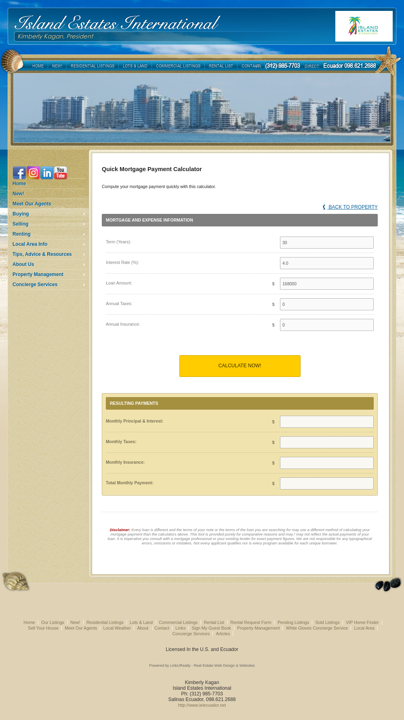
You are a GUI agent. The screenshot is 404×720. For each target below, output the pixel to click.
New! (18, 194)
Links (180, 628)
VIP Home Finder (362, 622)
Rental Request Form (250, 622)
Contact (161, 628)
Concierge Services (35, 284)
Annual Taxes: (119, 303)
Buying (21, 214)
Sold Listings (327, 622)
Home (19, 183)
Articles (223, 633)
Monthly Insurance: (125, 462)
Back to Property (350, 207)
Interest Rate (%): (122, 262)
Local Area (364, 628)
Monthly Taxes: (121, 441)
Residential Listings (105, 622)
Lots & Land (141, 622)
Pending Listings (293, 622)
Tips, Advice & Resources (42, 254)
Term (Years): (118, 241)
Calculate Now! (240, 365)
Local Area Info (30, 244)
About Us (23, 264)
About (143, 628)
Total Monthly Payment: (130, 482)
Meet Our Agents (32, 204)
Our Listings (52, 622)
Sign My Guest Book (211, 628)
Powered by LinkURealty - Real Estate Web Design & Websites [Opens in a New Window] (202, 665)
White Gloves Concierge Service (317, 628)
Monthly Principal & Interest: (134, 421)
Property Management (38, 274)
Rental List (214, 622)
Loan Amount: (119, 282)
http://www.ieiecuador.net (202, 705)
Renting (22, 234)
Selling (20, 224)
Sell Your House (43, 628)
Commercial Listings (178, 622)
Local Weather (117, 628)
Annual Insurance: (123, 324)
